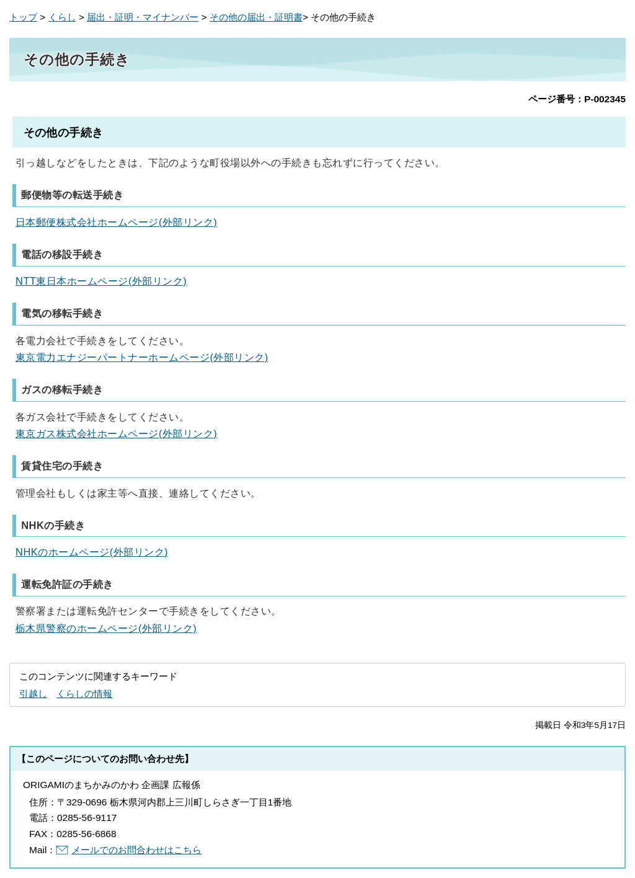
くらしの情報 (84, 693)
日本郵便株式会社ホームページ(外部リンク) (116, 222)
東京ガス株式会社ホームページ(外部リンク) (116, 433)
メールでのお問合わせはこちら (136, 850)
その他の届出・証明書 (256, 17)
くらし (62, 17)
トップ (23, 17)
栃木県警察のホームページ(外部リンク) (106, 628)
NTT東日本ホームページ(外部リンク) (101, 280)
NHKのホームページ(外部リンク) (92, 551)
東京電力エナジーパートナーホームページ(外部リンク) (142, 357)
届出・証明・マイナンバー (142, 17)
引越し (33, 693)
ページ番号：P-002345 (577, 99)
